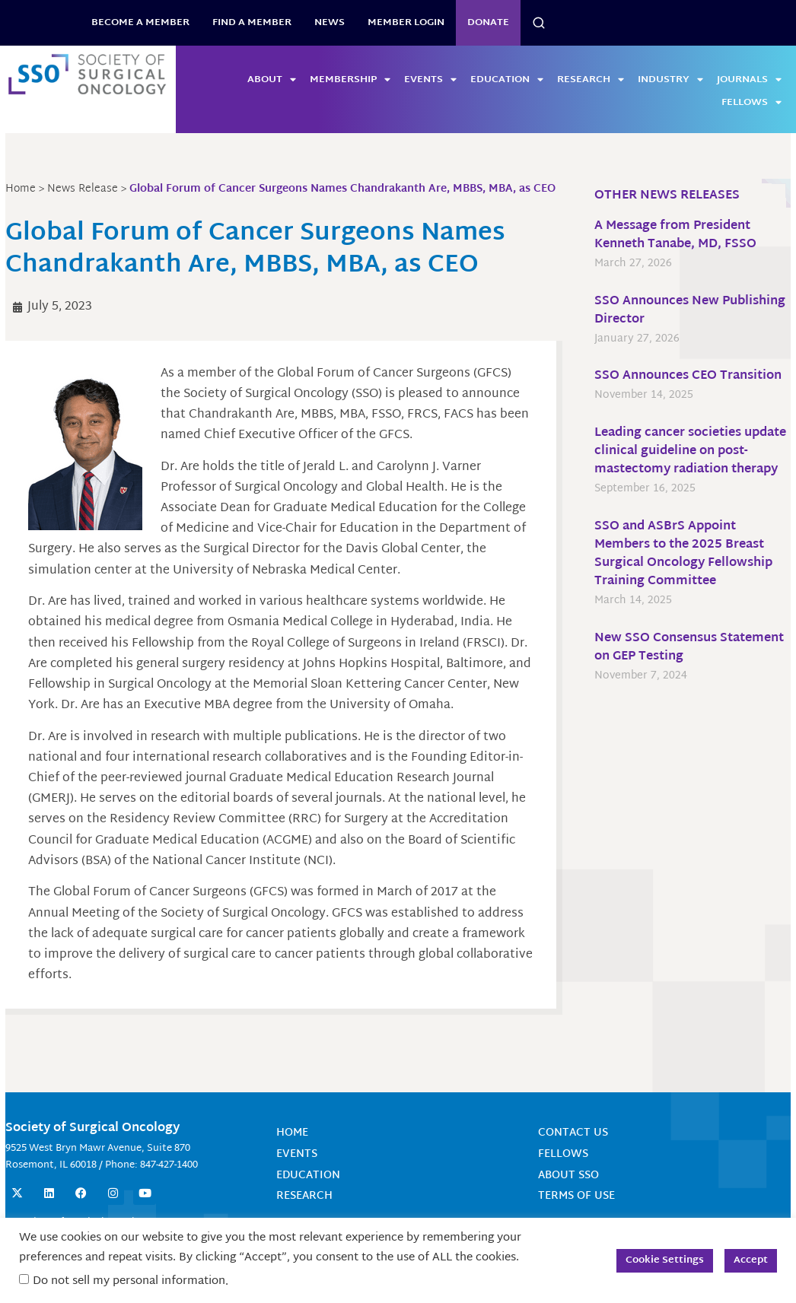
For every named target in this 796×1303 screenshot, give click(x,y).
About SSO (567, 1195)
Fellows (751, 102)
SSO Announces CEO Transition (687, 376)
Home (293, 1154)
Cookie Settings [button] (665, 1260)
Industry (670, 79)
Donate (488, 23)
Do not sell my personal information (129, 1281)
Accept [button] (751, 1260)
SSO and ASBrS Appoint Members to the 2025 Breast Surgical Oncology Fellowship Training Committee (683, 554)
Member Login (406, 23)
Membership (350, 79)
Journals (749, 79)
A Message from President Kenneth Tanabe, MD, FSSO (675, 235)
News (329, 23)
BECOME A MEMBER (140, 23)
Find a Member (251, 23)
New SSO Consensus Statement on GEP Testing (688, 648)
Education (506, 79)
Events (430, 79)
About (271, 79)
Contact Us (572, 1154)
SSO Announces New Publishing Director (689, 311)
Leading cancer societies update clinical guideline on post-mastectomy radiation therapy (689, 451)
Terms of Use (575, 1216)
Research (590, 79)
